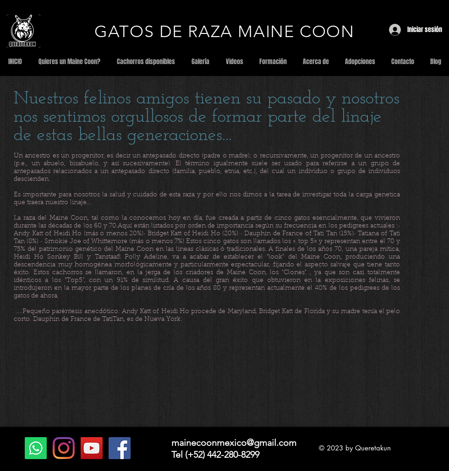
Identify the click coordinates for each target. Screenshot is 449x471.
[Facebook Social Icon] (120, 448)
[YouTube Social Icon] (92, 448)
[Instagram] (64, 448)
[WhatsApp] (36, 448)
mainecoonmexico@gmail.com (233, 442)
